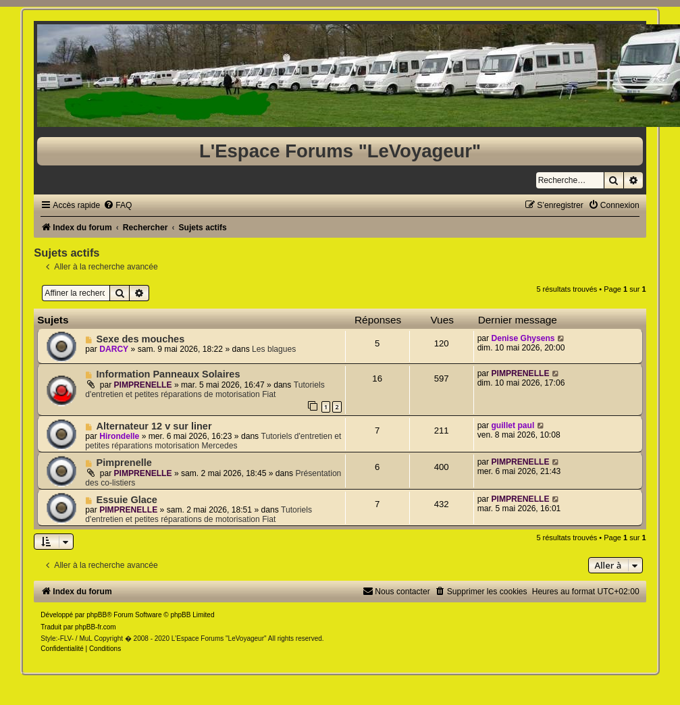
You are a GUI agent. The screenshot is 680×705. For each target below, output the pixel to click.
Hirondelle (119, 436)
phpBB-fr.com (95, 627)
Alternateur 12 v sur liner (154, 426)
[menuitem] (117, 205)
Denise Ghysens (522, 338)
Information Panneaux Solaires (168, 374)
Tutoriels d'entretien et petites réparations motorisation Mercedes (213, 441)
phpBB (96, 615)
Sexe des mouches (141, 339)
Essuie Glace (127, 499)
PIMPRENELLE (143, 385)
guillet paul (512, 425)
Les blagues (274, 349)
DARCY (113, 349)
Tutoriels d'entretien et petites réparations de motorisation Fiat (204, 389)
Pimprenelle (124, 462)
